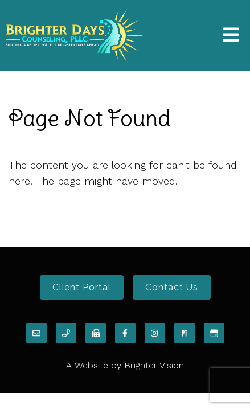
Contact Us (171, 287)
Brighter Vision (154, 365)
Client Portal (81, 287)
